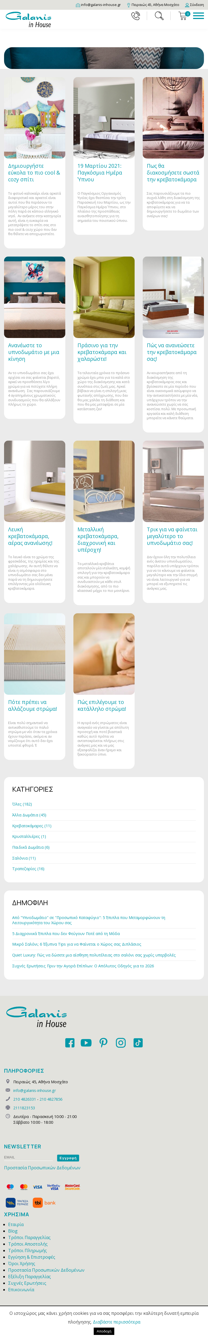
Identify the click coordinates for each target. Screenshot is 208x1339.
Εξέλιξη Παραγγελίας (29, 1277)
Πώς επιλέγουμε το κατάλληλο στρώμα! (101, 705)
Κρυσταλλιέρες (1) (29, 836)
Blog (13, 1231)
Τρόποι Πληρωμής (27, 1250)
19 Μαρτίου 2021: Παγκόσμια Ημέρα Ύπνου (99, 172)
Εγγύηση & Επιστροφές (31, 1257)
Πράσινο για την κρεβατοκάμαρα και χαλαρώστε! (101, 352)
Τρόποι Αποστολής (28, 1244)
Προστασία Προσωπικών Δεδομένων (42, 1168)
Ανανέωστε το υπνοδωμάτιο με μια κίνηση (33, 352)
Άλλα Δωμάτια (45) (29, 814)
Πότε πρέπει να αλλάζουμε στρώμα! (32, 705)
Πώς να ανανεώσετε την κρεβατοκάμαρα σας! (172, 352)
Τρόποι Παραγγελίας (29, 1237)
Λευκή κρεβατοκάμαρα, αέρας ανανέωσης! (30, 536)
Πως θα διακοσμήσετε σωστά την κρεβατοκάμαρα (173, 172)
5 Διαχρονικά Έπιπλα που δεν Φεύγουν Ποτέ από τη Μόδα (66, 933)
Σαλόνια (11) (24, 858)
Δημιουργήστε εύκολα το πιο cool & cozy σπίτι (34, 172)
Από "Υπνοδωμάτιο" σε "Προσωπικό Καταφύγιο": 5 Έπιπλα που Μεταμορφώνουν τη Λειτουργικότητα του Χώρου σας (88, 920)
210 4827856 (51, 1099)
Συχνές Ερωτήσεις (27, 1283)
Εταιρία (16, 1224)
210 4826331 (24, 1099)
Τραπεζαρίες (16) (28, 868)
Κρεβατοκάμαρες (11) (31, 825)
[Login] (194, 4)
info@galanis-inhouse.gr (34, 1090)
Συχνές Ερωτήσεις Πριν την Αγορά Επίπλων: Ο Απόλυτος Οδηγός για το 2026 (83, 965)
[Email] (98, 4)
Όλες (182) (22, 804)
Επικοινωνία (21, 1290)
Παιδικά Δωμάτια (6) (31, 847)
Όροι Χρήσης (21, 1264)
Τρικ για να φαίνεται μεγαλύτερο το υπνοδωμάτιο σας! (172, 536)
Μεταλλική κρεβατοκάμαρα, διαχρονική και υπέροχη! (98, 539)
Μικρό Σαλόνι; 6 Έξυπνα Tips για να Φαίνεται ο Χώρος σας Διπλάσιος (76, 944)
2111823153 (24, 1107)
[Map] (152, 4)
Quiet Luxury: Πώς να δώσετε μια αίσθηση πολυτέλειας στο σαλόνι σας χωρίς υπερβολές (94, 955)
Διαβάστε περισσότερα (116, 1322)
